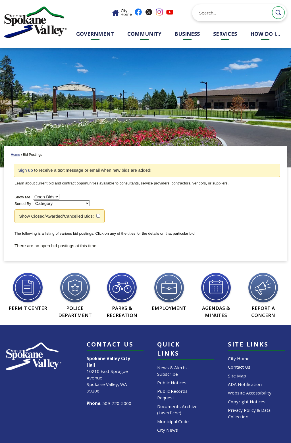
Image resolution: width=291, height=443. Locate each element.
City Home (239, 358)
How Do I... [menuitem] (265, 33)
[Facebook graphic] (138, 12)
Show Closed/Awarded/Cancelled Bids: (56, 216)
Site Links (248, 344)
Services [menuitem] (225, 33)
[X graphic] (148, 12)
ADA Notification (245, 384)
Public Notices (171, 382)
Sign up (25, 170)
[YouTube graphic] (169, 12)
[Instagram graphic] (159, 12)
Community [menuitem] (144, 33)
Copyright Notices (246, 401)
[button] (278, 12)
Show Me (22, 197)
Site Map (237, 376)
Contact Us (239, 367)
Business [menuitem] (187, 33)
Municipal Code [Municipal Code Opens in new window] (173, 421)
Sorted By (22, 203)
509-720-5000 (116, 403)
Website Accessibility (249, 393)
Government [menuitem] (95, 33)
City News (167, 430)
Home (15, 155)
